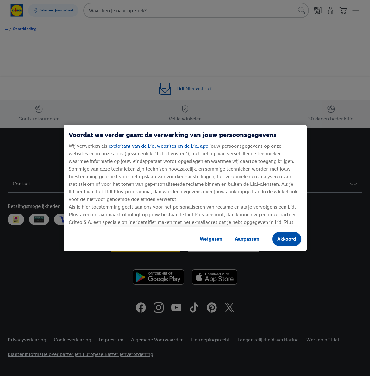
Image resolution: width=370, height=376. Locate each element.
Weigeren (211, 239)
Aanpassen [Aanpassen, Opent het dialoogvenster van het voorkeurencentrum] (247, 239)
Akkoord (286, 239)
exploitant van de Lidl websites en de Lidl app (158, 146)
